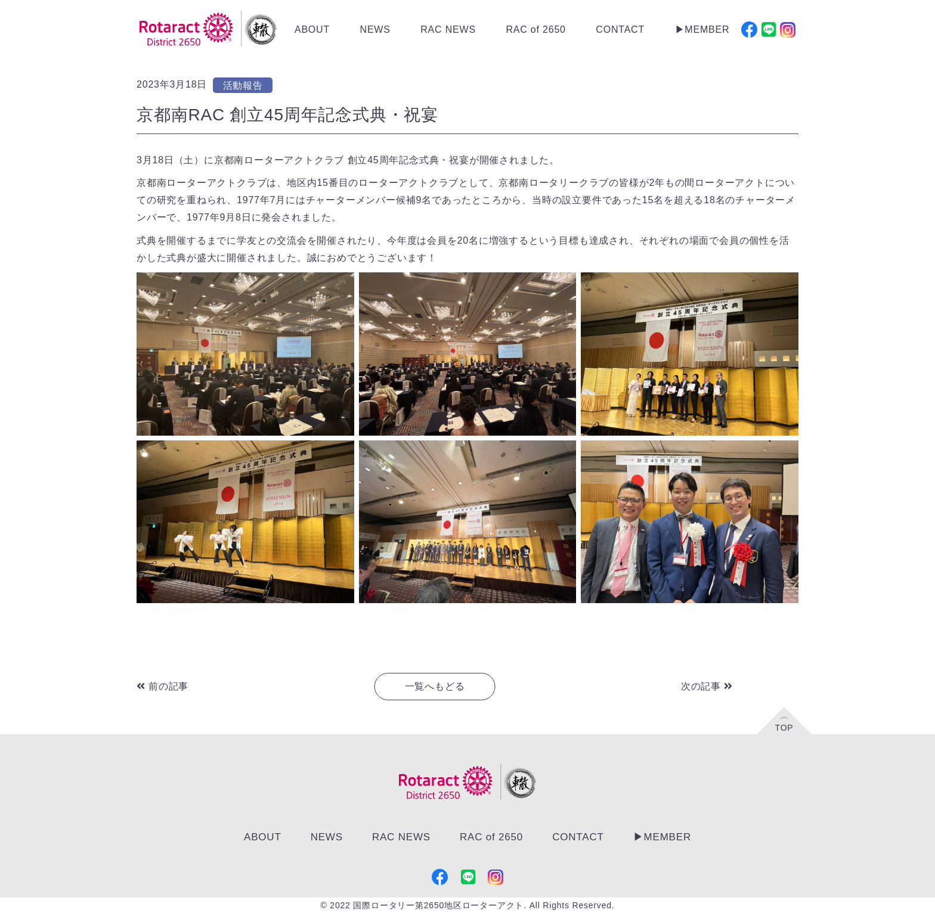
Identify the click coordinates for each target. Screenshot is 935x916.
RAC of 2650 (535, 29)
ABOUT (312, 29)
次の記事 (707, 686)
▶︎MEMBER (702, 29)
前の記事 (162, 686)
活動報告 (243, 85)
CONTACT (620, 29)
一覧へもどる (435, 686)
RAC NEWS (448, 29)
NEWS (375, 29)
